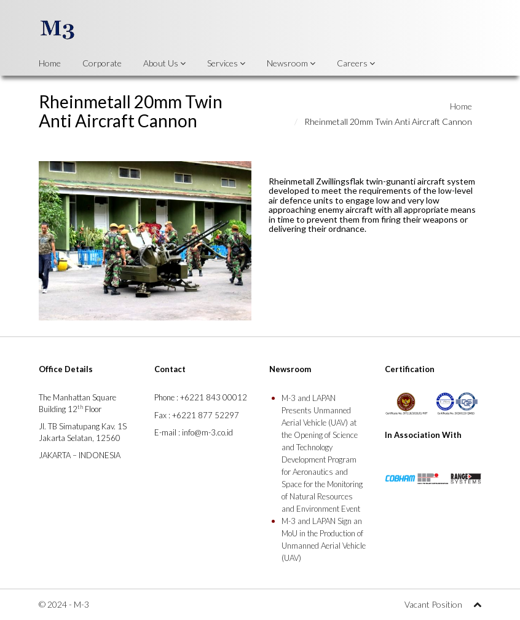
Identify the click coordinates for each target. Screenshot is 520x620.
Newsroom (291, 63)
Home (50, 63)
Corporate (102, 63)
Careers (356, 63)
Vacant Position (433, 604)
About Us (164, 63)
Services (226, 63)
